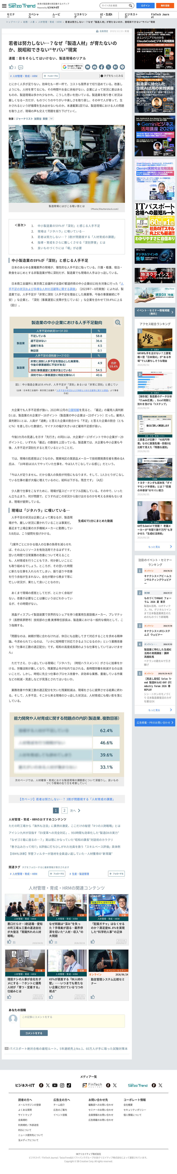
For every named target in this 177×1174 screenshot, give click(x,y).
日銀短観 (73, 410)
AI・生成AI (106, 15)
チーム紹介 (59, 1104)
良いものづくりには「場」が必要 (60, 248)
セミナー (11, 15)
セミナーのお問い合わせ (100, 1109)
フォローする (52, 76)
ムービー (56, 15)
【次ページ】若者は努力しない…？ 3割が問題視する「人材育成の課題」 (66, 799)
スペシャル (33, 15)
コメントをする (33, 1033)
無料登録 (165, 5)
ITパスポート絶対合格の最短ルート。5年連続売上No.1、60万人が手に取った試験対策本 (69, 1048)
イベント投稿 (60, 1114)
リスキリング (80, 15)
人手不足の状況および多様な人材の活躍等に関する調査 (82, 390)
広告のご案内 (60, 1109)
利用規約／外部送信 (28, 1124)
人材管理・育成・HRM (25, 76)
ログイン (145, 5)
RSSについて (24, 1130)
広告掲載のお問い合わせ (100, 1119)
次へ (73, 810)
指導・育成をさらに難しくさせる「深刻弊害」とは (72, 242)
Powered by (48, 7)
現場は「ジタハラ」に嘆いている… (61, 231)
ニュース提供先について (30, 1135)
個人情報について (133, 1114)
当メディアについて (28, 1140)
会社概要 (128, 1104)
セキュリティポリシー (135, 1109)
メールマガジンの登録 (29, 1104)
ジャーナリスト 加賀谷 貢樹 (32, 118)
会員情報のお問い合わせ (100, 1114)
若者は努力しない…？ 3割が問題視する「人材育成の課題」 (77, 237)
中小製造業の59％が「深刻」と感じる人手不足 (69, 226)
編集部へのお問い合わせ (100, 1104)
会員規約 (22, 1119)
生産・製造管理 (80, 873)
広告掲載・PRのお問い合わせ (153, 722)
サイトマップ (25, 1114)
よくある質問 (25, 1109)
